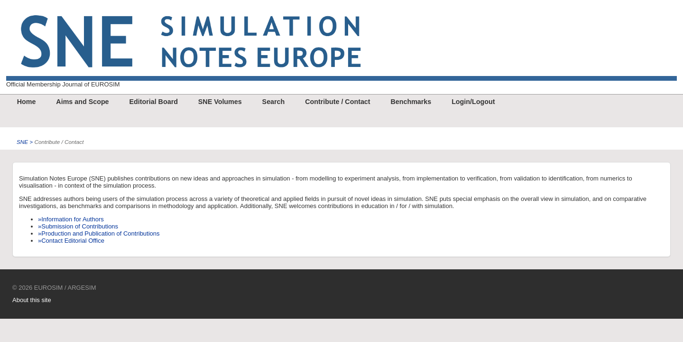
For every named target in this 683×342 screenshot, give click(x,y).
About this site (31, 300)
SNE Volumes (220, 101)
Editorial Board (153, 101)
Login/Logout (473, 101)
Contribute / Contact (337, 101)
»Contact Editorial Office (71, 240)
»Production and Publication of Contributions (99, 233)
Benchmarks (410, 101)
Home (26, 101)
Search (273, 101)
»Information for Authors (71, 219)
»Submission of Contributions (78, 226)
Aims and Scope (82, 101)
